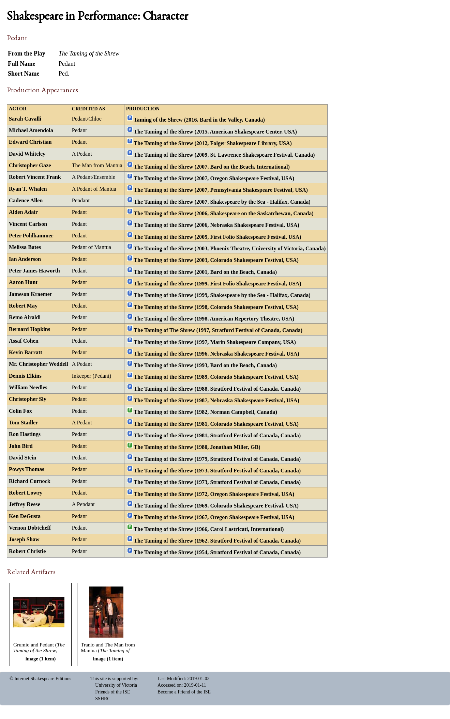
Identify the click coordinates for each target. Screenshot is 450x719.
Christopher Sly (27, 399)
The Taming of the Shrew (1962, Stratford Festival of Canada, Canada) (217, 541)
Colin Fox (20, 411)
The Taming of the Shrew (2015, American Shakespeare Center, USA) (215, 131)
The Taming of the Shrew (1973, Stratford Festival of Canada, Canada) (217, 471)
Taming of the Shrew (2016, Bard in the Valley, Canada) (199, 120)
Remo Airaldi (25, 317)
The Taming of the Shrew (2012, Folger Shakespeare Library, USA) (213, 143)
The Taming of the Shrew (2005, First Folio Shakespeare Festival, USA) (217, 237)
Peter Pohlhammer (31, 236)
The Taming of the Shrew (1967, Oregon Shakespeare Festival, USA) (214, 517)
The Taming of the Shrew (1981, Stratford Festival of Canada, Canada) (217, 436)
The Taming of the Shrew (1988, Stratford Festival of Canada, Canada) (217, 389)
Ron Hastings (25, 434)
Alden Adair (23, 212)
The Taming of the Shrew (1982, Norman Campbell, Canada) (205, 412)
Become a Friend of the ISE (184, 691)
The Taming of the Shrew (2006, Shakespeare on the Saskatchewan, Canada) (223, 213)
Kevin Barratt (25, 352)
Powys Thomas (26, 469)
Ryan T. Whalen (28, 189)
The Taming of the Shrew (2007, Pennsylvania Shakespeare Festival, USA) (221, 190)
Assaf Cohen (24, 341)
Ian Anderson (25, 259)
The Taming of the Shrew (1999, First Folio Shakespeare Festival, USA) (217, 284)
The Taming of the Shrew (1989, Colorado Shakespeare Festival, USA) (216, 377)
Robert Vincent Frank (35, 177)
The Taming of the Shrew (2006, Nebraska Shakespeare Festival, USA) (216, 225)
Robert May (23, 306)
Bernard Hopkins (29, 329)
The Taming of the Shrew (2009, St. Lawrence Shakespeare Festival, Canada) (224, 155)
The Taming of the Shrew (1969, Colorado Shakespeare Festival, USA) (216, 506)
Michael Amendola (31, 130)
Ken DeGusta (25, 516)
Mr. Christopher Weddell (38, 364)
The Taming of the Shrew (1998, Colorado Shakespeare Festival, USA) (216, 307)
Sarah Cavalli (25, 119)
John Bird (21, 446)
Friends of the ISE (112, 691)
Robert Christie (27, 551)
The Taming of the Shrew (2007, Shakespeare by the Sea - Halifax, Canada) (222, 202)
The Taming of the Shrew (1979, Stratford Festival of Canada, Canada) (217, 459)
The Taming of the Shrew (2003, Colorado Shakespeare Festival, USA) (216, 260)
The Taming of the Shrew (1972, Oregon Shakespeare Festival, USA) (214, 494)
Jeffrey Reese (24, 504)
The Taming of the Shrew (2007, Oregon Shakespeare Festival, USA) (214, 178)
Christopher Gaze (30, 165)
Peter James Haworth (34, 271)
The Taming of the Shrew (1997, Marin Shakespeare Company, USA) (215, 342)
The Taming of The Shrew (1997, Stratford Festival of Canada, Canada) (218, 330)
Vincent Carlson (28, 224)
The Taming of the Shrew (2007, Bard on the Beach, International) (211, 166)
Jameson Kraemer (30, 294)
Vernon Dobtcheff (30, 528)
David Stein (22, 458)
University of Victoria (116, 685)
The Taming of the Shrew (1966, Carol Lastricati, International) (209, 529)
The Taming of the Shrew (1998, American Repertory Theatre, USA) (214, 319)
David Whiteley (27, 154)
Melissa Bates (25, 247)
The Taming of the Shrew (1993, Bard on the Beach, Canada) (205, 365)
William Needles (28, 388)
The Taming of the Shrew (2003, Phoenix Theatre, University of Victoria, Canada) (230, 249)
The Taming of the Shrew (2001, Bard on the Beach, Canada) (205, 272)
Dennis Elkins (25, 376)
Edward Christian (30, 142)
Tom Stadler (23, 423)
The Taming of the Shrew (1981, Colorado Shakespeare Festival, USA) (216, 424)
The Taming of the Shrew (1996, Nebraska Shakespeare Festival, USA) (216, 353)
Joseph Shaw (24, 539)
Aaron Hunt (23, 282)
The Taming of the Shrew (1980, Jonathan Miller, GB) (197, 447)
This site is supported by (113, 678)
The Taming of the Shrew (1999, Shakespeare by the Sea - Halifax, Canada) (222, 295)
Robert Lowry (25, 493)
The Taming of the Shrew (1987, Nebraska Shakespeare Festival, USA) (216, 400)
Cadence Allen (26, 201)
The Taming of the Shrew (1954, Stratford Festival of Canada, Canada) (217, 552)
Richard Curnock (29, 481)
